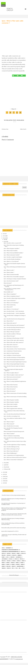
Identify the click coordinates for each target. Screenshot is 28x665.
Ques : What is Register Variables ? (11, 248)
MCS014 (3, 562)
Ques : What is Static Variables (10, 250)
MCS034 (22, 564)
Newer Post (5, 129)
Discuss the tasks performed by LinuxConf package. (13, 527)
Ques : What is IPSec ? (9, 321)
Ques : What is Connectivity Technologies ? (13, 459)
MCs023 (22, 562)
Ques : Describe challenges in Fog (11, 446)
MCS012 (18, 560)
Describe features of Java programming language (13, 495)
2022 (4, 238)
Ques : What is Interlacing (10, 304)
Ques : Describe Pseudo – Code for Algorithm (14, 313)
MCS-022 (8, 560)
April (5, 464)
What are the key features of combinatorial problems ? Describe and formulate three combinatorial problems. (13, 509)
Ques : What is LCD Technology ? (11, 302)
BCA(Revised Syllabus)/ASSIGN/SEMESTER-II (10, 551)
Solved (8, 568)
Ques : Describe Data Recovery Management (14, 319)
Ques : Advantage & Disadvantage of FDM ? (14, 338)
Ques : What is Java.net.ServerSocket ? (12, 377)
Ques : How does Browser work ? (11, 281)
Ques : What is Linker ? (9, 272)
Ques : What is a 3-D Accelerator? (11, 261)
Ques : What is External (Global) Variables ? (13, 252)
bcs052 (18, 553)
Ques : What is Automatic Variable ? (12, 255)
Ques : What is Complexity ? (10, 294)
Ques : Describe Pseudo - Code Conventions (14, 311)
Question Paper (20, 566)
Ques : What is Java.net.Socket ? (11, 379)
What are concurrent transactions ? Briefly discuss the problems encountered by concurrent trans (14, 514)
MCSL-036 (8, 566)
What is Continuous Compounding (12, 435)
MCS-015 (3, 560)
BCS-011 (22, 551)
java (7, 557)
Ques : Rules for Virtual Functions (11, 353)
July (5, 239)
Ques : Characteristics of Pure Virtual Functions (15, 349)
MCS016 (12, 562)
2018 (4, 476)
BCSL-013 (23, 553)
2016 (4, 480)
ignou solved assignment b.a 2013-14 (9, 531)
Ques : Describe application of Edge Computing (15, 444)
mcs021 (17, 562)
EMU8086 (19, 555)
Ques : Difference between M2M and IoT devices (15, 457)
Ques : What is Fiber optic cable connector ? (14, 342)
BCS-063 (13, 553)
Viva (23, 568)
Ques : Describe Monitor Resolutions (12, 259)
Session (3, 568)
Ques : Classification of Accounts (11, 426)
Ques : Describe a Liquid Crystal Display (13, 257)
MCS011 (13, 560)
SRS (13, 568)
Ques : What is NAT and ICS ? (10, 323)
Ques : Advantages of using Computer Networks (15, 278)
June (5, 241)
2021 (4, 472)
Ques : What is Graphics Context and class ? (14, 375)
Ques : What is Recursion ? (10, 389)
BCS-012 (3, 553)
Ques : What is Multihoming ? (10, 453)
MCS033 (17, 564)
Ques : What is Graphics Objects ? (11, 372)
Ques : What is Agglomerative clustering (13, 408)
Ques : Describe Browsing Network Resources (14, 327)
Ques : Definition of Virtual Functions (12, 355)
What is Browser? (8, 283)
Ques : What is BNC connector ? (11, 344)
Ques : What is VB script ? (9, 336)
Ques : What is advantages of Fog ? (12, 449)
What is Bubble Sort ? (8, 292)
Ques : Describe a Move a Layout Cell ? (12, 243)
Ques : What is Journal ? (9, 423)
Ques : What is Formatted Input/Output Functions (15, 361)
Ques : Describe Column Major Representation (14, 298)
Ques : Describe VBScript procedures (12, 329)
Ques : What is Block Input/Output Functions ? (14, 359)
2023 (4, 236)
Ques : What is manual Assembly (11, 274)
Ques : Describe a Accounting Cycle (12, 416)
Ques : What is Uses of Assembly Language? (14, 276)
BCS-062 (8, 553)
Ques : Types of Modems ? (10, 300)
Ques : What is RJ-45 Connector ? (11, 346)
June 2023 (12, 557)
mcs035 (3, 566)
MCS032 (13, 564)
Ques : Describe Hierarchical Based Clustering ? (15, 414)
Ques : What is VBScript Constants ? (12, 331)
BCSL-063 (14, 555)
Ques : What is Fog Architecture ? (11, 451)
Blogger (17, 575)
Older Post (22, 129)
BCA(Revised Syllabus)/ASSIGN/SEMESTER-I (10, 549)
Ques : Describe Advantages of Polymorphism (14, 357)
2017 (4, 478)
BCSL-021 (3, 555)
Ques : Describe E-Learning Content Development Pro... (12, 289)
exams (3, 557)
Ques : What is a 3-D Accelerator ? (11, 309)
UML (19, 568)
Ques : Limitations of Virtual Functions (13, 351)
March (5, 467)
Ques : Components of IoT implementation (14, 455)
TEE (16, 568)
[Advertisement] (13, 38)
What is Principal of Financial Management (14, 431)
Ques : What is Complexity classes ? (12, 296)
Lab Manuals (18, 557)
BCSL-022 (8, 555)
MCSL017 (13, 566)
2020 (4, 474)
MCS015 (7, 562)
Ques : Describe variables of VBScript (12, 334)
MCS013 (23, 560)
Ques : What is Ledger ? (9, 421)
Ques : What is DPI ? (8, 307)
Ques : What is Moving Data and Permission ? (14, 325)
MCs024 (3, 564)
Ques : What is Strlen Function (11, 384)
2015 (4, 483)
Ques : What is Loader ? (9, 270)
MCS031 (7, 564)
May (5, 462)
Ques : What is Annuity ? (9, 433)
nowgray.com (19, 659)
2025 (4, 233)
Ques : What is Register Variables (11, 400)
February (6, 469)
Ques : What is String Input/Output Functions (14, 364)
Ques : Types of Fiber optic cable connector (14, 340)
